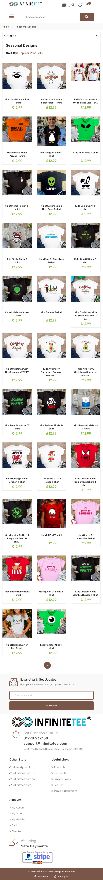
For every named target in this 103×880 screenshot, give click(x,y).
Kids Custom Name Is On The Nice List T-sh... (85, 101)
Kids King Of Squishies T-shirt (51, 261)
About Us (58, 767)
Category (51, 35)
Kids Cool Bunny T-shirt (85, 208)
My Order (16, 813)
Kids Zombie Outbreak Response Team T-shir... (17, 538)
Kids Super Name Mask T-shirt (17, 593)
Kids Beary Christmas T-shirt (86, 427)
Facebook (41, 876)
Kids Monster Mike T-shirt (51, 647)
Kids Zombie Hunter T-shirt (17, 427)
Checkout (16, 831)
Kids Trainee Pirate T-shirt (51, 427)
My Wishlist (17, 819)
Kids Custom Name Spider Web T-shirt (51, 101)
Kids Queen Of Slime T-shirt (51, 593)
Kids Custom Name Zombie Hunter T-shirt (85, 593)
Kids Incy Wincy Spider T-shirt (17, 101)
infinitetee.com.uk (22, 773)
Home (5, 26)
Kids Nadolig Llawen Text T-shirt (17, 647)
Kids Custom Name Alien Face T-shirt (51, 208)
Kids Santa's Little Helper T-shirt (51, 480)
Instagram (61, 876)
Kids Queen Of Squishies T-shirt (85, 537)
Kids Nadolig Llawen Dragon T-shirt (17, 480)
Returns (57, 785)
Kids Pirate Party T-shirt (17, 261)
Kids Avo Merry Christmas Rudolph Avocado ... (51, 372)
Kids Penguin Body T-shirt (51, 154)
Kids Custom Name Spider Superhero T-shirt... (85, 482)
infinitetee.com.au (22, 779)
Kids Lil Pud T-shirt (51, 535)
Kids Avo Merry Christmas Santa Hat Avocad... (85, 372)
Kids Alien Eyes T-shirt (85, 152)
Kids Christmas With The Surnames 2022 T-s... (85, 315)
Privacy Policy (61, 779)
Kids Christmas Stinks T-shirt (17, 314)
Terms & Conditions (64, 790)
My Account (17, 807)
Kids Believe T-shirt (51, 312)
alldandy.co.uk (20, 767)
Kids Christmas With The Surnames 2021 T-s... (17, 372)
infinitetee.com (20, 785)
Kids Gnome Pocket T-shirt (17, 208)
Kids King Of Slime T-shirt (85, 261)
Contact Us (59, 773)
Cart (13, 825)
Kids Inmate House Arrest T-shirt (17, 154)
